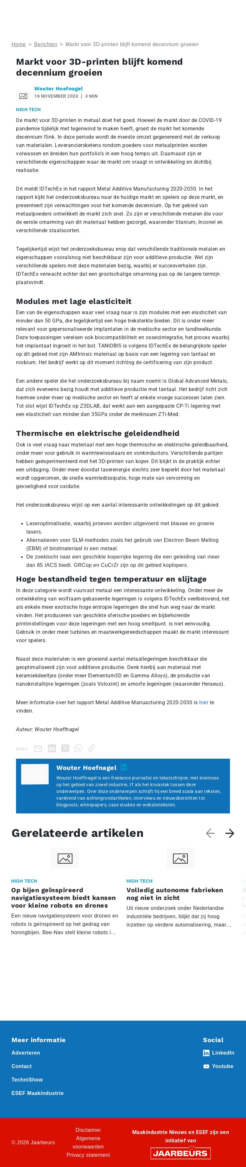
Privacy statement (88, 1155)
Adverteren (26, 1053)
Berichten (45, 44)
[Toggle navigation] (228, 13)
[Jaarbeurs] (181, 1153)
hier (203, 702)
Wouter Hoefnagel (58, 89)
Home (19, 44)
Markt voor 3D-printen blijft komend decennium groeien (132, 44)
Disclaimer (88, 1130)
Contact (22, 1066)
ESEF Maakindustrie (38, 1093)
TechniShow (27, 1079)
